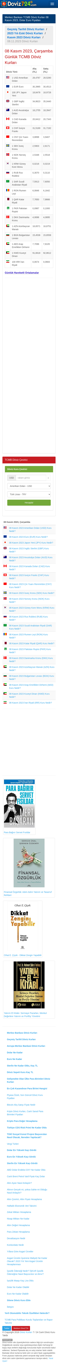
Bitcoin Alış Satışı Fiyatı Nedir (21, 1105)
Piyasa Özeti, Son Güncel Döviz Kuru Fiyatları (25, 1096)
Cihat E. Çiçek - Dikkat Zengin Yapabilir (23, 929)
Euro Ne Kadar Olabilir (18, 1294)
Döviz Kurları (26, 1332)
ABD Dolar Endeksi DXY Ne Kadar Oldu (26, 1170)
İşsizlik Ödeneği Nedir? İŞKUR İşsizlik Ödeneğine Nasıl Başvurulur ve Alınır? (25, 1272)
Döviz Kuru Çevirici (17, 469)
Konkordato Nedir (15, 1245)
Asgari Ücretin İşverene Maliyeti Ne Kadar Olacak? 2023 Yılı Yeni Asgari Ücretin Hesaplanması (27, 1261)
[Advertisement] (29, 365)
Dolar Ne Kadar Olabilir (18, 1287)
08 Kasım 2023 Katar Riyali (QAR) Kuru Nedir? (31, 643)
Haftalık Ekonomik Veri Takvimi (22, 1206)
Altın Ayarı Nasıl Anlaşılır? (19, 1183)
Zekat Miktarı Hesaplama (19, 1212)
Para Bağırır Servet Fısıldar (19, 806)
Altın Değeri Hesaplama (18, 1225)
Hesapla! (29, 502)
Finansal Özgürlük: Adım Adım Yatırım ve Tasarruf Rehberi (28, 867)
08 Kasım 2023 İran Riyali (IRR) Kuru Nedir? (30, 702)
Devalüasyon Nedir (16, 1238)
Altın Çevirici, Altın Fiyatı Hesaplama (24, 1199)
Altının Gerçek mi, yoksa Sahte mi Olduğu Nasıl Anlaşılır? (27, 1191)
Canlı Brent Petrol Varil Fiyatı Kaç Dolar (26, 1176)
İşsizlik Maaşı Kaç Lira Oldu (20, 1280)
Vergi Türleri (13, 1144)
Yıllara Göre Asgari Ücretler (20, 1251)
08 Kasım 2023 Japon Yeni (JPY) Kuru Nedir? (31, 542)
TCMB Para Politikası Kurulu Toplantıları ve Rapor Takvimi (29, 1321)
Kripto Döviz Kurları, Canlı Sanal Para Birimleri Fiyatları (25, 1113)
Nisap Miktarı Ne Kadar (18, 1218)
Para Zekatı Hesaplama (18, 1232)
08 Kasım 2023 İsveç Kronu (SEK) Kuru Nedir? (31, 593)
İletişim (10, 1307)
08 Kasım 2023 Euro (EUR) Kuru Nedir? (28, 537)
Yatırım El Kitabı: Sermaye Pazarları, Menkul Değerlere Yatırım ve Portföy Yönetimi (25, 989)
